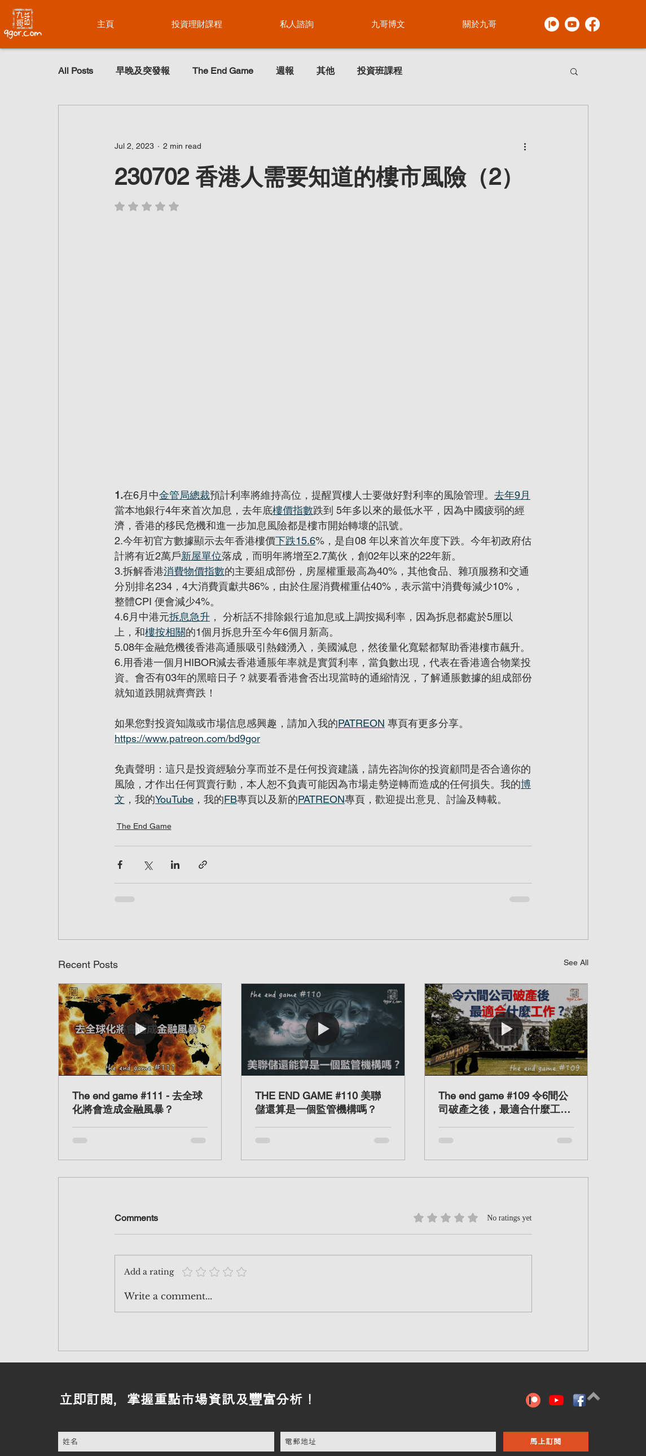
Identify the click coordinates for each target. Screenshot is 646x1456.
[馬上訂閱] (545, 1441)
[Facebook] (592, 24)
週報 (285, 70)
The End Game (222, 70)
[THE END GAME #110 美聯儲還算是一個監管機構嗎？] (323, 1029)
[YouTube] (556, 1400)
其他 (326, 70)
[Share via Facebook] (120, 864)
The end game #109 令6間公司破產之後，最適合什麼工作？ (503, 1103)
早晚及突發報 (143, 70)
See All (576, 962)
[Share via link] (202, 864)
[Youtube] (572, 24)
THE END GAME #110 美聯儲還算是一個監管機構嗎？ (318, 1102)
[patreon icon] (533, 1400)
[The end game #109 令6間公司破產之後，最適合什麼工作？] (506, 1029)
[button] (574, 71)
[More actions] (525, 146)
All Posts (75, 70)
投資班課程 (379, 70)
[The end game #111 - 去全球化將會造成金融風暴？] (140, 1029)
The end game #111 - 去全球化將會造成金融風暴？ (137, 1102)
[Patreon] (551, 24)
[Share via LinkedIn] (175, 864)
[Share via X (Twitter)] (147, 864)
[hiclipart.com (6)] (579, 1400)
